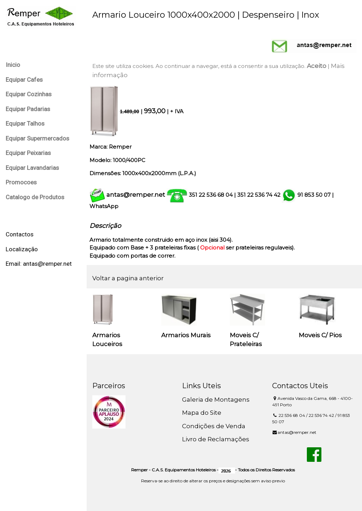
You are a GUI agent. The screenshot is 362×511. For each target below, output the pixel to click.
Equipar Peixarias (28, 152)
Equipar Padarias (28, 109)
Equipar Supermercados (37, 138)
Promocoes (21, 182)
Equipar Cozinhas (29, 94)
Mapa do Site (201, 412)
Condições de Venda (213, 426)
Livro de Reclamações (215, 439)
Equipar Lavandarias (32, 167)
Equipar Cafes (24, 79)
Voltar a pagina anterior (128, 278)
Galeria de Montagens (216, 399)
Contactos (20, 234)
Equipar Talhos (25, 123)
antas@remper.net (135, 194)
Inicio (13, 64)
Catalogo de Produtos (35, 197)
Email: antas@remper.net (39, 263)
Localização (22, 249)
